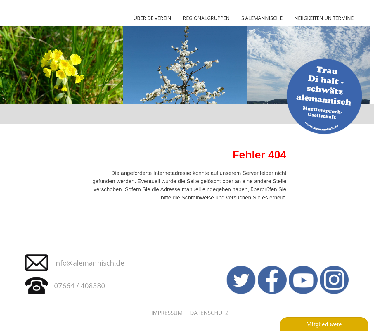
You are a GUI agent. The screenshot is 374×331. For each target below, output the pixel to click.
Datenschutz (209, 312)
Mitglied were (324, 324)
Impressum (167, 312)
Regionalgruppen (206, 17)
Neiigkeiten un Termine (324, 17)
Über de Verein (152, 17)
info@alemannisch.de (89, 263)
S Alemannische (262, 17)
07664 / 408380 (79, 285)
